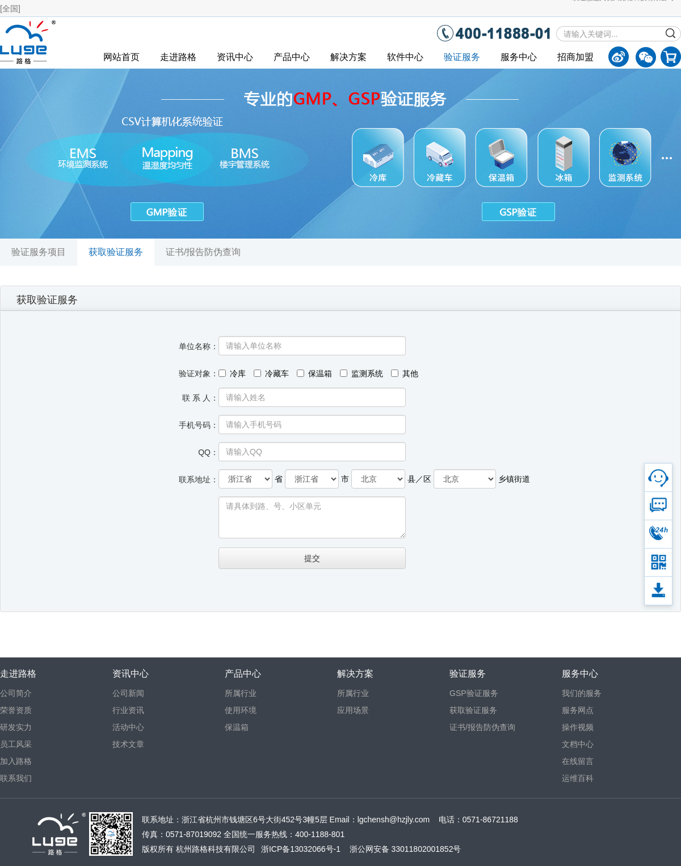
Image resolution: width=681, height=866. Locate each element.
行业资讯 (128, 710)
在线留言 (578, 761)
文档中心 (578, 744)
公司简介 (16, 693)
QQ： (208, 452)
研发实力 (16, 727)
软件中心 (405, 57)
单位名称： (198, 346)
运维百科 (578, 778)
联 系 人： (200, 397)
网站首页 (121, 57)
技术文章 (128, 744)
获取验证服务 (116, 252)
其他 (404, 373)
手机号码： (198, 425)
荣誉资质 (16, 710)
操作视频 (578, 727)
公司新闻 (128, 693)
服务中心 (519, 57)
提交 (312, 558)
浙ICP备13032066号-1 (300, 849)
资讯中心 (235, 57)
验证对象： (198, 373)
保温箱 (314, 373)
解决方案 (348, 57)
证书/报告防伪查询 (203, 252)
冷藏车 (271, 373)
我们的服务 (582, 693)
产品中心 (292, 57)
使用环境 (241, 710)
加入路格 (16, 761)
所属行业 (241, 693)
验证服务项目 (38, 252)
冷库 (232, 373)
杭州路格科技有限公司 (215, 849)
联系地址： (198, 479)
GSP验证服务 (473, 693)
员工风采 (16, 744)
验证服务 (462, 57)
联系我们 (16, 778)
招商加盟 (575, 57)
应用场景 (353, 710)
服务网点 (578, 710)
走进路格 (178, 57)
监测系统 (361, 373)
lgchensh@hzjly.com (394, 819)
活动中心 (128, 727)
